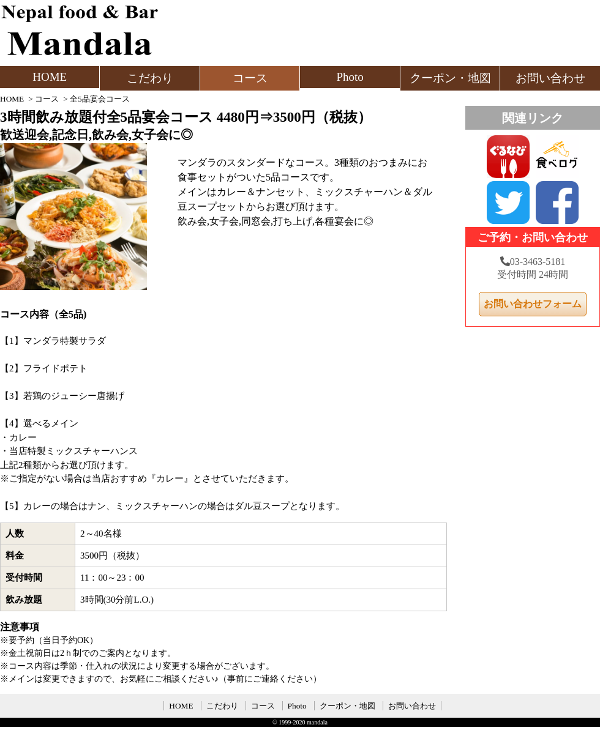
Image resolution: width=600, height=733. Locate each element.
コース (250, 78)
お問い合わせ (550, 78)
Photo (349, 76)
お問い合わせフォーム (533, 304)
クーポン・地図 (450, 78)
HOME (49, 76)
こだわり (150, 78)
